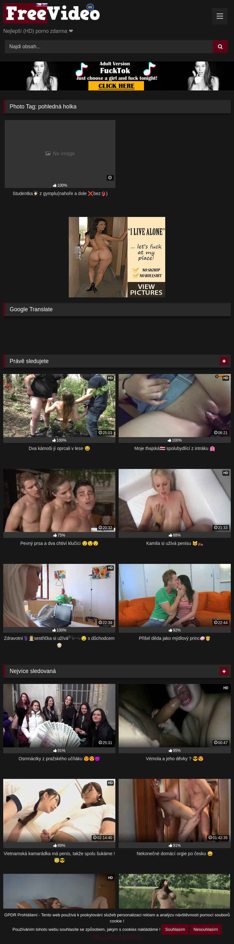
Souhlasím (175, 929)
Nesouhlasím (206, 929)
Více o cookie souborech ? (116, 937)
